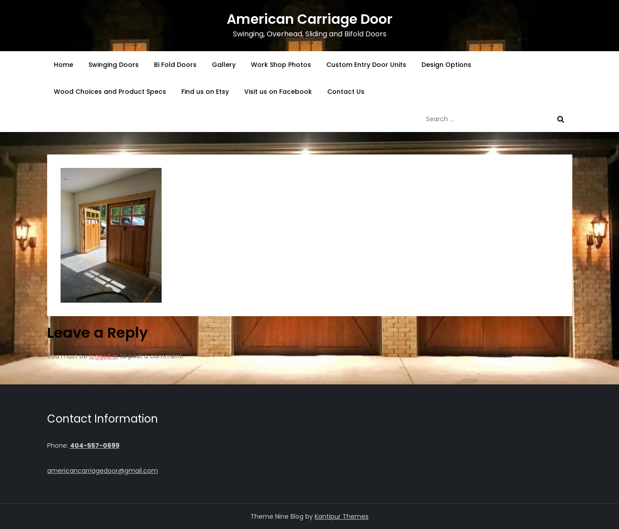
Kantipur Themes (342, 516)
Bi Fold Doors (175, 64)
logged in (103, 356)
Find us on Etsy (205, 91)
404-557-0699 (94, 445)
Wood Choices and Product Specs (110, 91)
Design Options (446, 64)
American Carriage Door (309, 19)
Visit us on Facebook (278, 91)
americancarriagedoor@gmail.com (102, 470)
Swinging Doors (113, 64)
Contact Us (345, 91)
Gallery (224, 64)
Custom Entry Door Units (366, 64)
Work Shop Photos (281, 64)
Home (63, 64)
